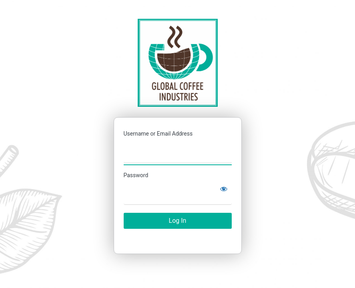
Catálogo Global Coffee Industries (178, 63)
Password (136, 175)
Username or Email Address (158, 133)
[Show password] (224, 189)
